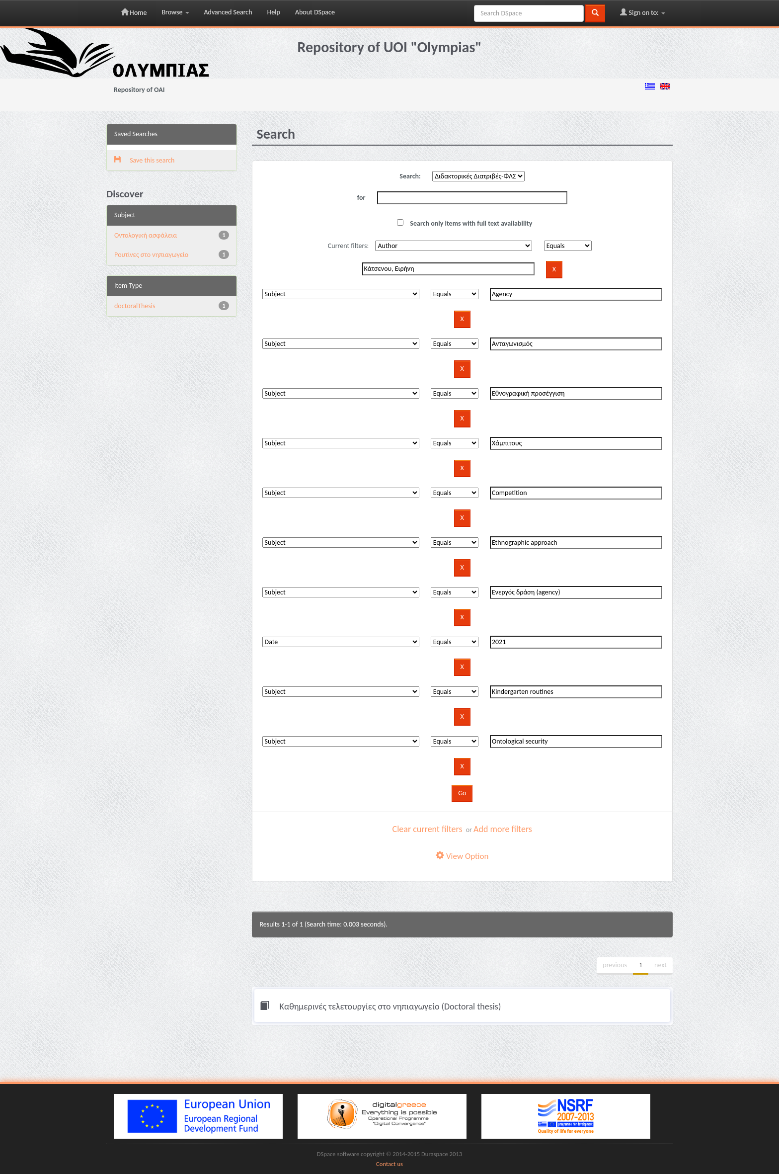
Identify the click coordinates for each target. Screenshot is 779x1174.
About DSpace (315, 12)
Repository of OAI (139, 89)
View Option (462, 856)
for (361, 197)
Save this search (144, 160)
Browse (175, 12)
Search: (410, 176)
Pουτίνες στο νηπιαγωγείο (151, 255)
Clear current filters (427, 829)
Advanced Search (228, 12)
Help (273, 12)
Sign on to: (642, 12)
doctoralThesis (134, 306)
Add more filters (502, 829)
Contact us (389, 1164)
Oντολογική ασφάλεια (145, 235)
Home (134, 12)
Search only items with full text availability (464, 223)
